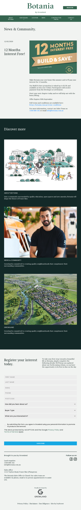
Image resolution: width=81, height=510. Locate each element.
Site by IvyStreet (57, 504)
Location (35, 18)
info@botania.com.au (55, 111)
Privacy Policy (53, 430)
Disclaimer (34, 504)
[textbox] (38, 404)
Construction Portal (56, 18)
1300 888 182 (34, 111)
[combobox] (40, 404)
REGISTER (70, 8)
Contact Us (71, 18)
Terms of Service (11, 432)
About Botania (11, 18)
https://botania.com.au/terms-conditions (45, 105)
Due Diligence (44, 504)
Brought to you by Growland (15, 455)
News (43, 18)
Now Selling (24, 18)
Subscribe (41, 443)
